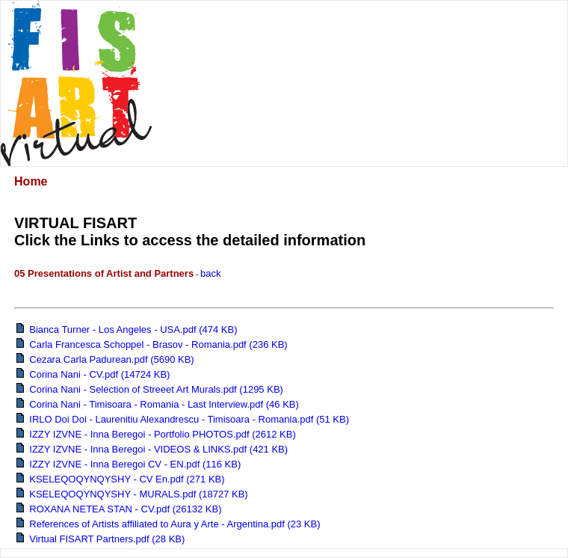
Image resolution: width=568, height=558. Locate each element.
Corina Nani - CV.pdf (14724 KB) (93, 374)
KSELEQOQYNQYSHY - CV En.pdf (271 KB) (120, 479)
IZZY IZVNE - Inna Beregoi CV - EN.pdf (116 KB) (128, 464)
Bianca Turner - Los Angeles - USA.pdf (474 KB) (126, 329)
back (210, 273)
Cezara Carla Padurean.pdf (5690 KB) (105, 359)
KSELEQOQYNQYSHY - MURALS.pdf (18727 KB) (132, 494)
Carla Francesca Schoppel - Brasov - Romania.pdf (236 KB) (152, 344)
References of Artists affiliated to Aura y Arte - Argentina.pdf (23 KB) (168, 524)
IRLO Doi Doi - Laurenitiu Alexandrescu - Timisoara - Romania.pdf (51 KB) (182, 419)
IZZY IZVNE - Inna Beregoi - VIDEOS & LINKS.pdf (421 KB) (152, 449)
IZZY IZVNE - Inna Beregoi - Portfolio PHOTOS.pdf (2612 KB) (156, 434)
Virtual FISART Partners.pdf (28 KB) (100, 539)
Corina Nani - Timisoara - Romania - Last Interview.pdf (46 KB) (157, 404)
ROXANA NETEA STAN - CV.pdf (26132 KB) (118, 509)
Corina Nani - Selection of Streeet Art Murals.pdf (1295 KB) (149, 389)
